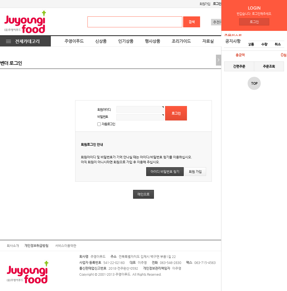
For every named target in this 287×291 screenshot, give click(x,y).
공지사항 (233, 41)
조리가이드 (181, 41)
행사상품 (152, 41)
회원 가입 (195, 172)
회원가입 (205, 4)
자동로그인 (108, 124)
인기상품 (125, 41)
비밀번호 (102, 117)
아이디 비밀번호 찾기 (165, 172)
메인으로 (143, 194)
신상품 (101, 41)
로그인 (254, 22)
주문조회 (269, 66)
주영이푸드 (74, 41)
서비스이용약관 (65, 246)
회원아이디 (104, 109)
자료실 (208, 41)
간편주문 (239, 66)
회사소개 (13, 246)
